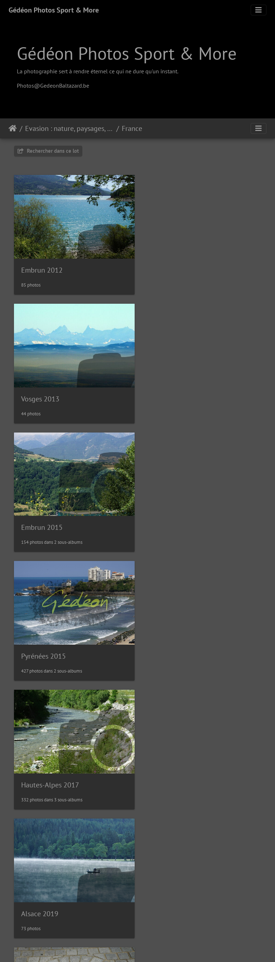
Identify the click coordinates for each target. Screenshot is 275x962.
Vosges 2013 (169, 268)
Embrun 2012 (42, 268)
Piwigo (153, 947)
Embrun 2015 (42, 395)
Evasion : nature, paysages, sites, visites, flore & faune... (69, 128)
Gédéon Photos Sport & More (54, 10)
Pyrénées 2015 (172, 395)
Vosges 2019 (40, 776)
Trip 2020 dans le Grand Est (192, 776)
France (132, 128)
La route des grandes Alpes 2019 (71, 649)
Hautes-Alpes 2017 (50, 522)
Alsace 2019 (168, 522)
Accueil (13, 128)
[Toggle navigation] (258, 10)
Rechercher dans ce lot (48, 150)
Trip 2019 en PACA (178, 649)
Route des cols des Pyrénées (63, 904)
